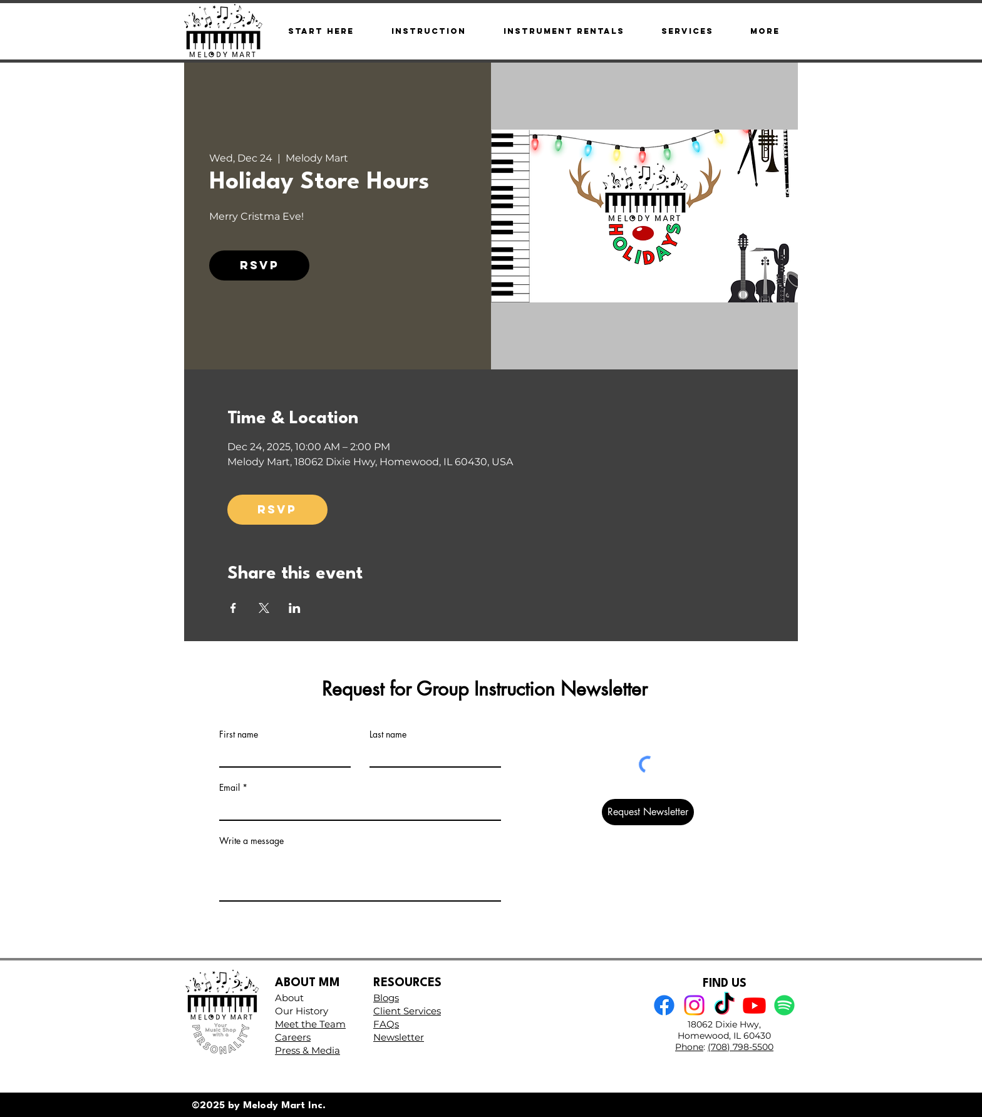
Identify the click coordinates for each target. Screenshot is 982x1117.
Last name (388, 734)
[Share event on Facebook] (233, 608)
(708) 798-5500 (740, 1047)
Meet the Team (310, 1024)
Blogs (386, 998)
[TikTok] (724, 1005)
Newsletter (398, 1037)
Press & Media (307, 1050)
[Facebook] (664, 1005)
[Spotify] (784, 1005)
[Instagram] (694, 1005)
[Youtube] (754, 1005)
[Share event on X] (264, 608)
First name (238, 734)
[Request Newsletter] (648, 812)
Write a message (251, 840)
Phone (689, 1047)
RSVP (259, 265)
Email (229, 787)
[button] (764, 31)
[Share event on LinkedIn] (295, 608)
